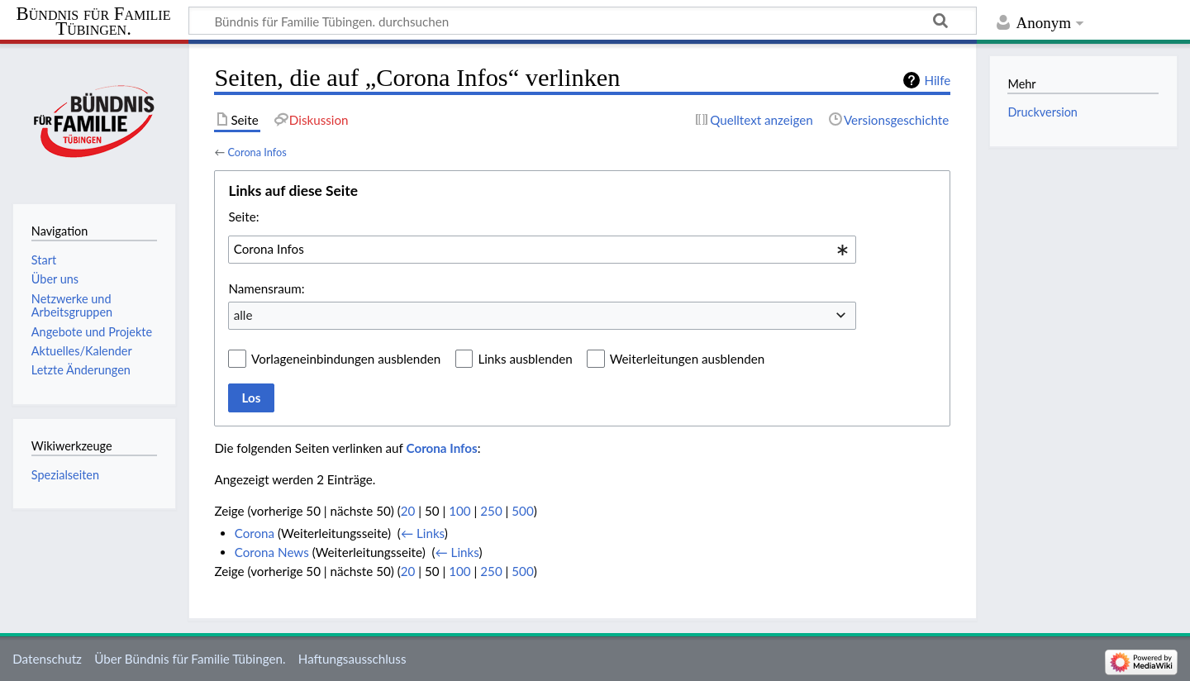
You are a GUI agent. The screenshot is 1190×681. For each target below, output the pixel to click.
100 (459, 510)
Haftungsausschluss (352, 658)
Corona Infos (256, 152)
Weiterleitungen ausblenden (687, 358)
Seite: (243, 216)
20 (408, 510)
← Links (423, 533)
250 (491, 510)
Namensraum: (266, 288)
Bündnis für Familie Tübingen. (94, 21)
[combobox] (542, 250)
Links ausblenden (525, 358)
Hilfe (937, 80)
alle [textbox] (243, 314)
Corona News (272, 552)
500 (522, 510)
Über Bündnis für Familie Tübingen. (189, 658)
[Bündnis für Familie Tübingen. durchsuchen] (582, 20)
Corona (254, 533)
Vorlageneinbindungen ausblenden (345, 358)
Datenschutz (47, 658)
